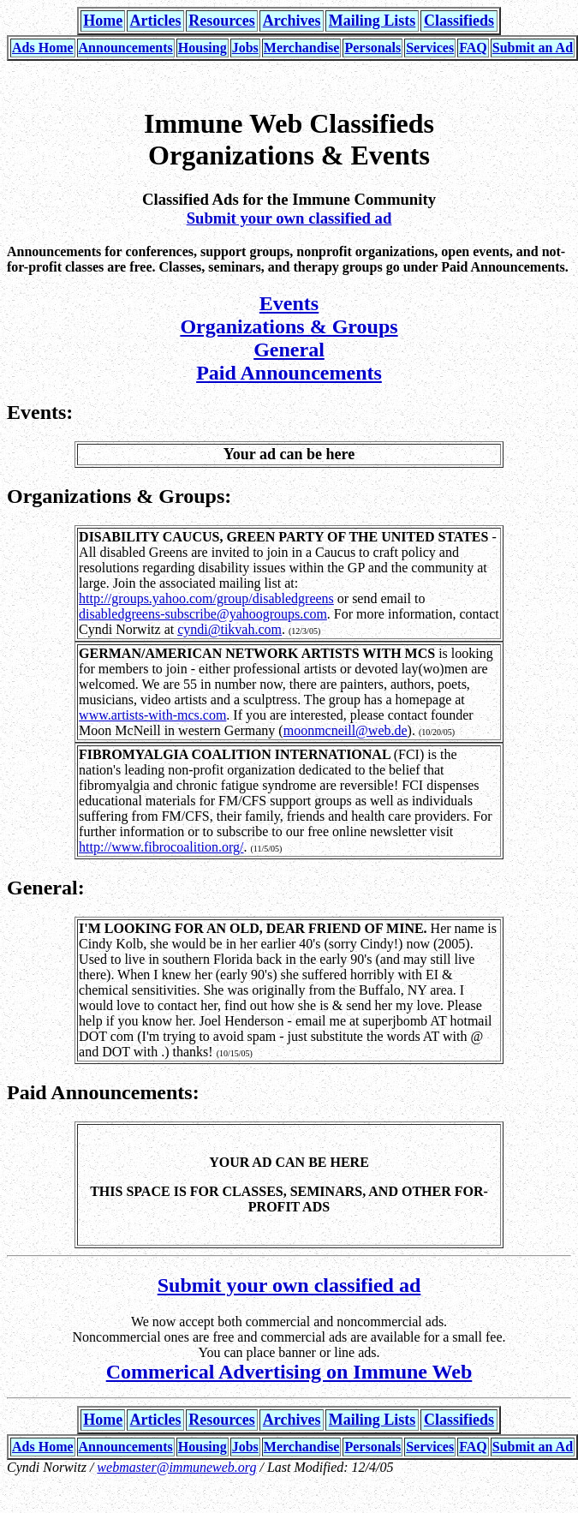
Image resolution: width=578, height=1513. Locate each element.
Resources (221, 20)
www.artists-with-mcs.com (152, 715)
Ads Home (43, 47)
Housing (202, 47)
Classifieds (459, 20)
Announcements (126, 47)
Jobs (245, 47)
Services (430, 47)
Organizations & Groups (288, 326)
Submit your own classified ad (289, 218)
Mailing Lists (372, 20)
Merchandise (302, 47)
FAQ (473, 47)
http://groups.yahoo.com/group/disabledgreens (206, 598)
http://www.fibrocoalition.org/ (161, 847)
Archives (292, 20)
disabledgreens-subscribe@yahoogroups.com (203, 614)
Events (289, 303)
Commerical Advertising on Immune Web (289, 1372)
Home (102, 20)
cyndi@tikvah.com (229, 629)
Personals (372, 47)
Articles (155, 20)
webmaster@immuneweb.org (176, 1467)
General (289, 349)
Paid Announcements (289, 373)
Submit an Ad (532, 47)
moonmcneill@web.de (345, 730)
